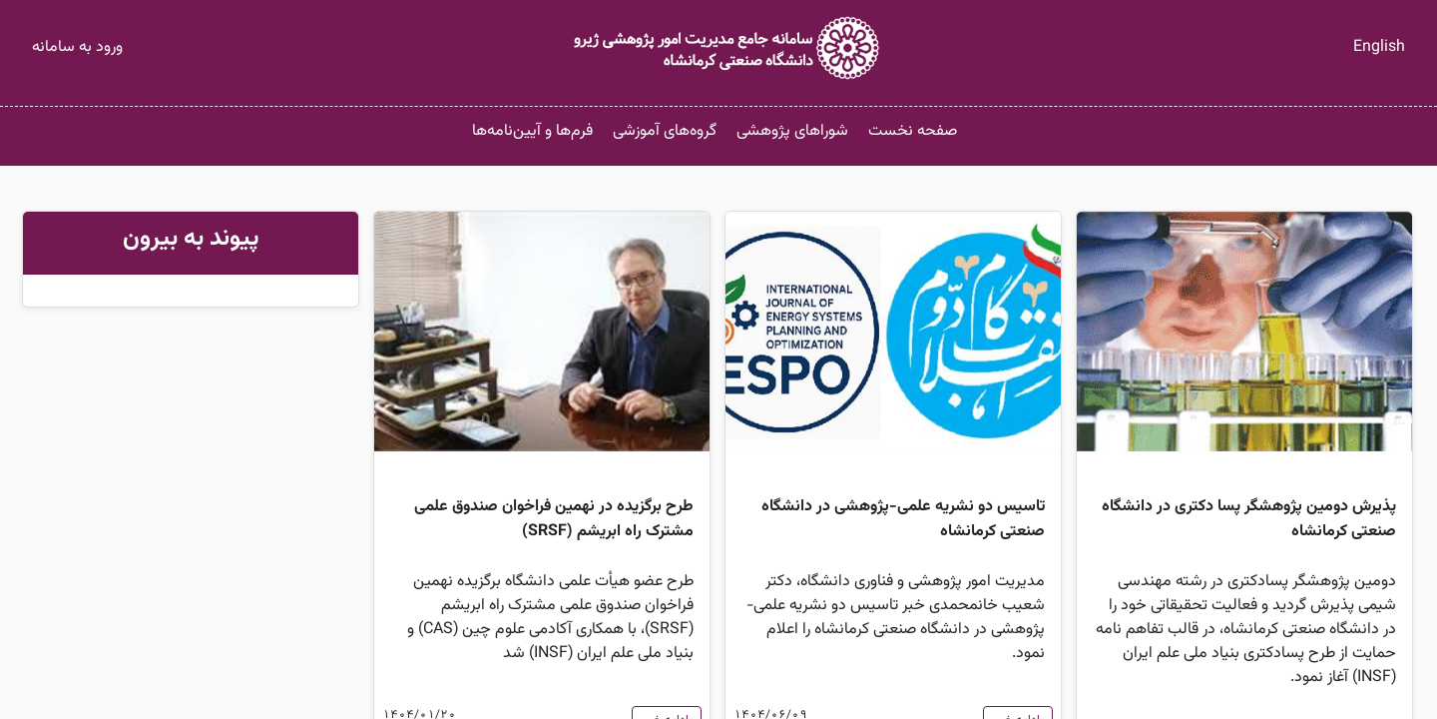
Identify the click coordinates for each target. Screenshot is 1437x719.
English (1379, 47)
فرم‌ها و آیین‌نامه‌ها (532, 131)
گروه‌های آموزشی (665, 131)
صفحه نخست (912, 131)
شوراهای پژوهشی (792, 131)
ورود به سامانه (77, 47)
